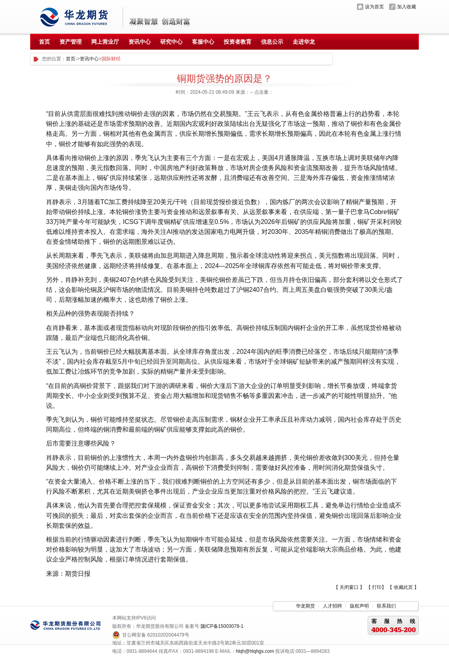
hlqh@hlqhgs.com (255, 651)
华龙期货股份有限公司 (76, 17)
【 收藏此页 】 (403, 587)
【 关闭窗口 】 (349, 587)
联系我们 (386, 606)
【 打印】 (376, 587)
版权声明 (359, 606)
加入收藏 (406, 7)
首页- (71, 59)
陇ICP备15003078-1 (222, 626)
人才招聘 (332, 606)
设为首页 (374, 7)
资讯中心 (89, 59)
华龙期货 (305, 606)
